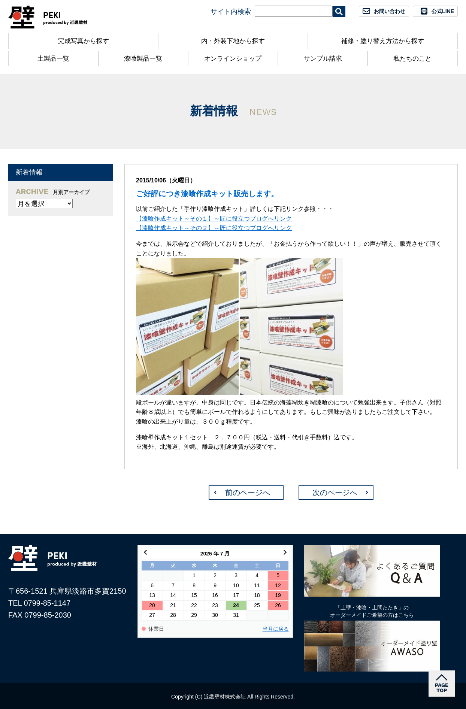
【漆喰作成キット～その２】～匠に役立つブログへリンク (214, 228)
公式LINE (443, 11)
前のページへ (247, 492)
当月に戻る (276, 629)
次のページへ (334, 492)
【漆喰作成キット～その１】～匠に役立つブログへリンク (214, 218)
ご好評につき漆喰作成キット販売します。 (207, 194)
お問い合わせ (389, 11)
